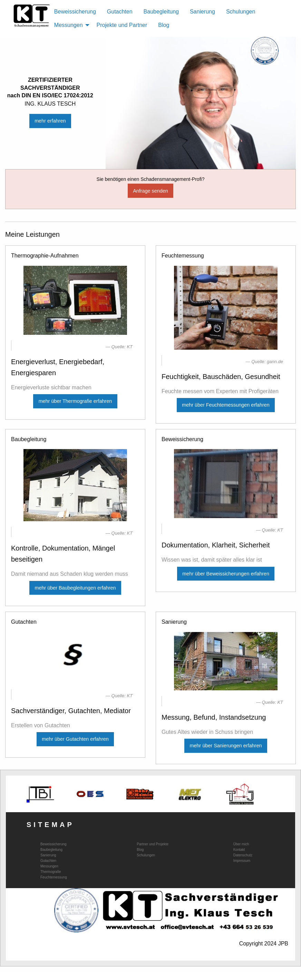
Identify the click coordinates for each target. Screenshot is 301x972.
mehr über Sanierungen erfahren (226, 745)
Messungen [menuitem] (68, 25)
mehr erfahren (50, 121)
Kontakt (239, 850)
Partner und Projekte (152, 844)
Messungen (49, 866)
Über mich (241, 844)
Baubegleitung (161, 11)
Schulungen (240, 11)
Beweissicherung (75, 11)
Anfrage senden (150, 191)
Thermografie (50, 872)
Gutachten (120, 11)
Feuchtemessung (53, 877)
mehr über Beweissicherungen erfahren (225, 573)
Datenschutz (243, 855)
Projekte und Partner (122, 25)
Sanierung (202, 11)
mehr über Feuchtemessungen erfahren (226, 405)
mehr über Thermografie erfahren (75, 401)
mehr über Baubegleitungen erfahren (75, 588)
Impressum (241, 861)
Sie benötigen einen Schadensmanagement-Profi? (151, 179)
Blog (163, 25)
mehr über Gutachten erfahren (75, 739)
